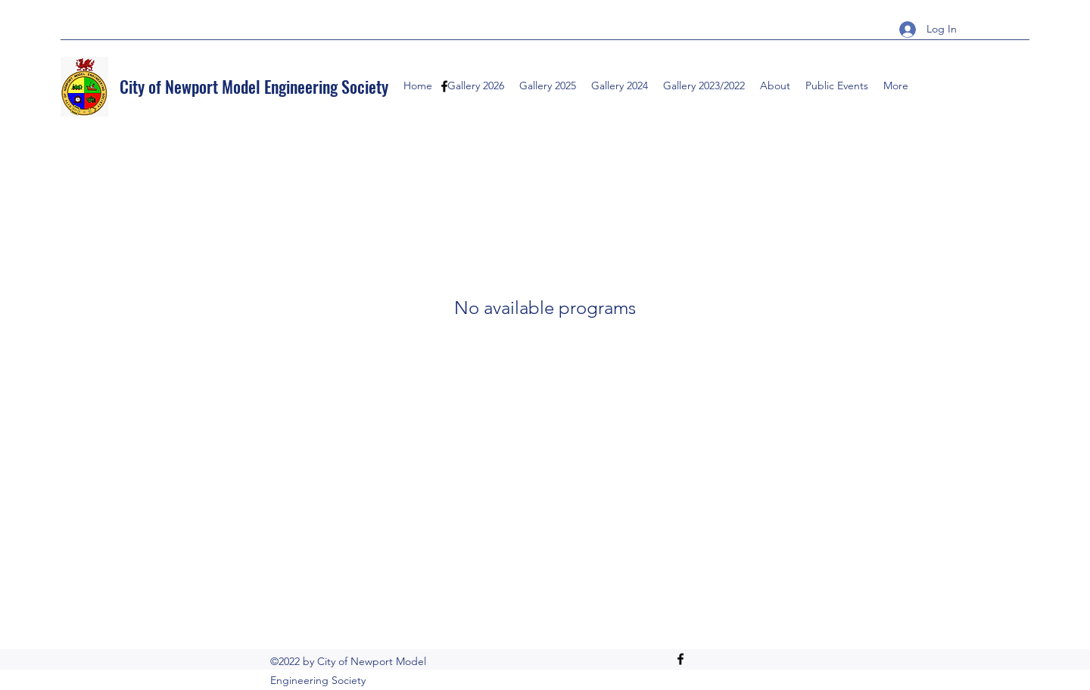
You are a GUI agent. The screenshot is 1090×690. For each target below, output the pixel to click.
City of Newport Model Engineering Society (254, 86)
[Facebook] (680, 659)
